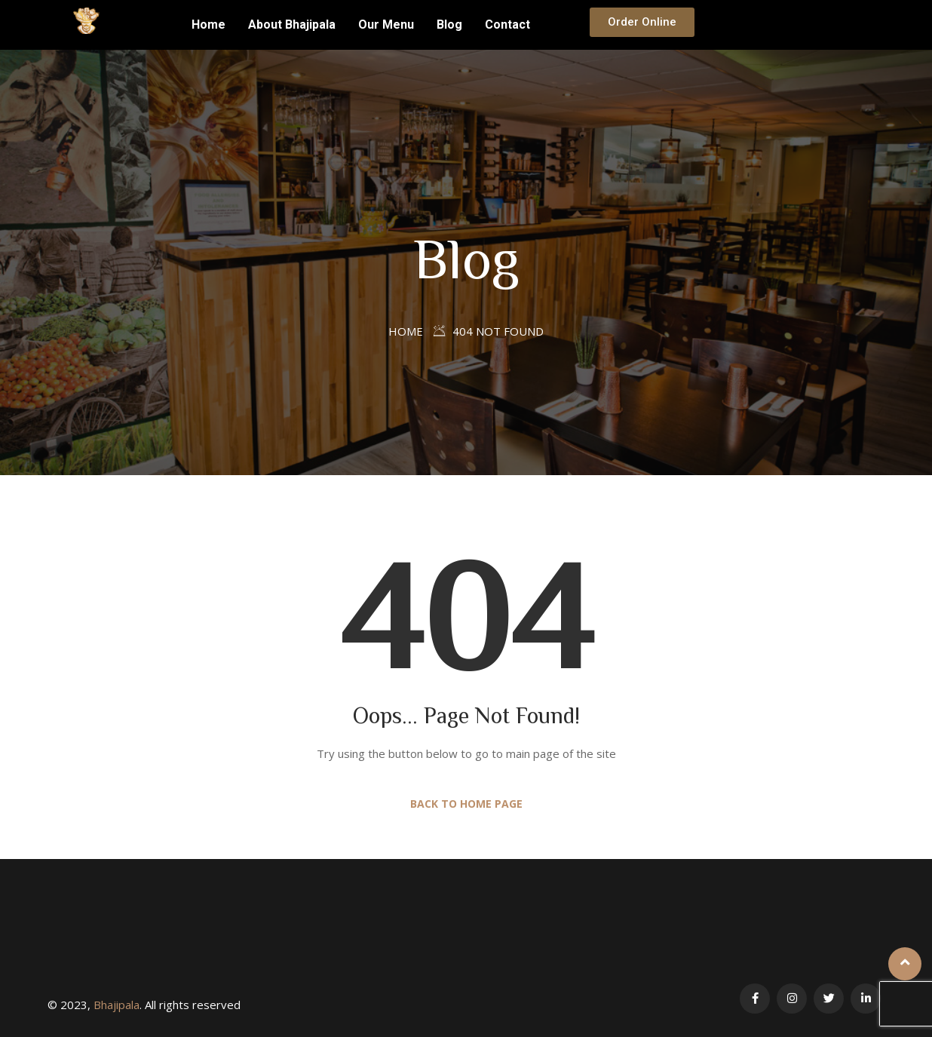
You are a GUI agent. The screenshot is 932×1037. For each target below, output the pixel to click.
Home (208, 24)
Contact (507, 24)
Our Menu (386, 24)
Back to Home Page (466, 803)
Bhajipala (116, 1004)
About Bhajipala (292, 24)
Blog (449, 24)
